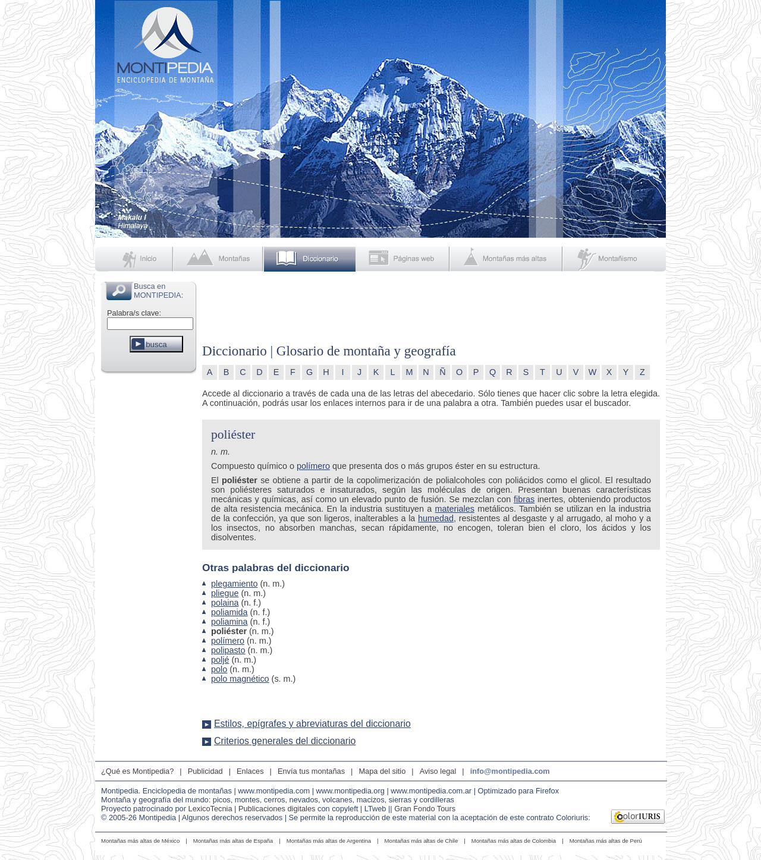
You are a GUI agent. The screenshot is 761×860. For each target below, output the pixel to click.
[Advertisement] (148, 555)
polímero (313, 466)
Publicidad (205, 771)
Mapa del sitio (382, 771)
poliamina (229, 621)
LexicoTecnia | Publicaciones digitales (252, 808)
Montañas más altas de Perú (606, 840)
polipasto (228, 650)
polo (219, 669)
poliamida (229, 612)
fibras (524, 499)
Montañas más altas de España (233, 840)
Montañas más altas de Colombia (513, 840)
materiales (454, 509)
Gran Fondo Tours (424, 808)
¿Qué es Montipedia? (137, 771)
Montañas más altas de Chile (421, 840)
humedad (436, 518)
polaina (224, 602)
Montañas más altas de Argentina (329, 840)
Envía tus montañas (311, 771)
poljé (220, 659)
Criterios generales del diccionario (285, 741)
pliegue (224, 593)
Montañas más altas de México (140, 840)
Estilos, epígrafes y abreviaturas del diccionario (312, 724)
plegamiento (234, 583)
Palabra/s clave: (134, 312)
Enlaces (250, 771)
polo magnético (240, 678)
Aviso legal (438, 771)
